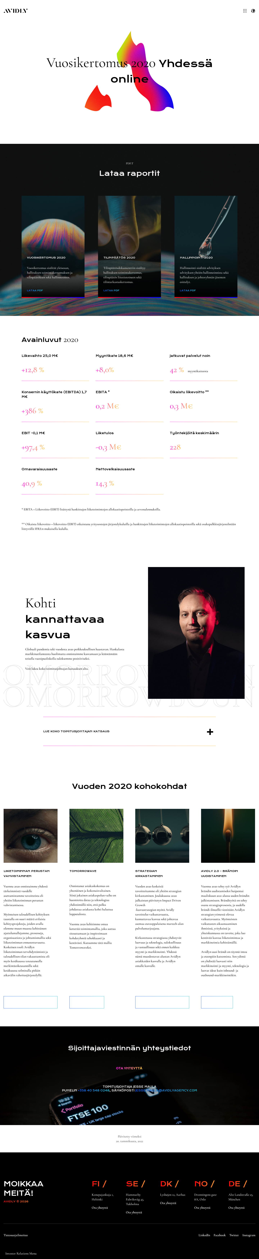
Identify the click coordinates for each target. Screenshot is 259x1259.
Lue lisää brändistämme (217, 1002)
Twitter (234, 1235)
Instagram (248, 1235)
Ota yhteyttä (100, 1208)
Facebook (220, 1235)
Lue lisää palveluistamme (87, 1002)
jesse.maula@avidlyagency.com (166, 1090)
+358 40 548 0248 (94, 1090)
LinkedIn (204, 1235)
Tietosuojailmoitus (16, 1235)
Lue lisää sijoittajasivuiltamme (162, 1002)
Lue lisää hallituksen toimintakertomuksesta (31, 1002)
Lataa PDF (35, 290)
